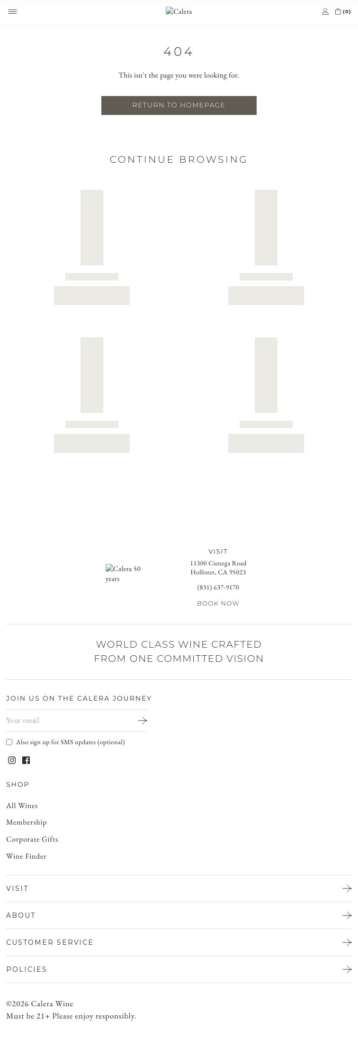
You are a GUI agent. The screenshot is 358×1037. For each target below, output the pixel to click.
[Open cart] (337, 11)
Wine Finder (27, 856)
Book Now (218, 603)
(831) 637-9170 (218, 587)
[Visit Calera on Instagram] (12, 760)
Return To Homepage (179, 105)
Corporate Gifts (32, 839)
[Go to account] (325, 11)
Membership (27, 822)
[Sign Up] (136, 720)
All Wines (23, 806)
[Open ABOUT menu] (179, 915)
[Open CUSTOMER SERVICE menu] (179, 942)
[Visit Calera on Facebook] (26, 760)
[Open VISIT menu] (179, 888)
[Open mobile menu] (12, 11)
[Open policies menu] (179, 969)
